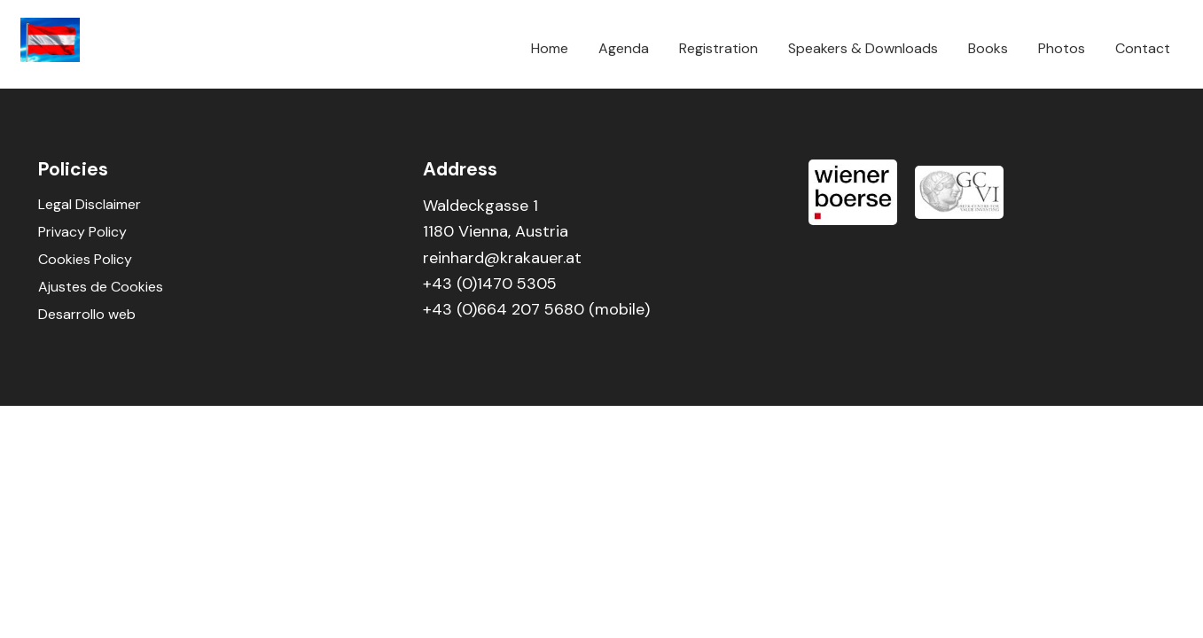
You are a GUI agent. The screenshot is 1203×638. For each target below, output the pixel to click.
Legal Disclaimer (89, 204)
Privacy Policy (82, 231)
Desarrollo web (87, 314)
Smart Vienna (64, 40)
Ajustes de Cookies (100, 286)
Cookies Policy (85, 259)
